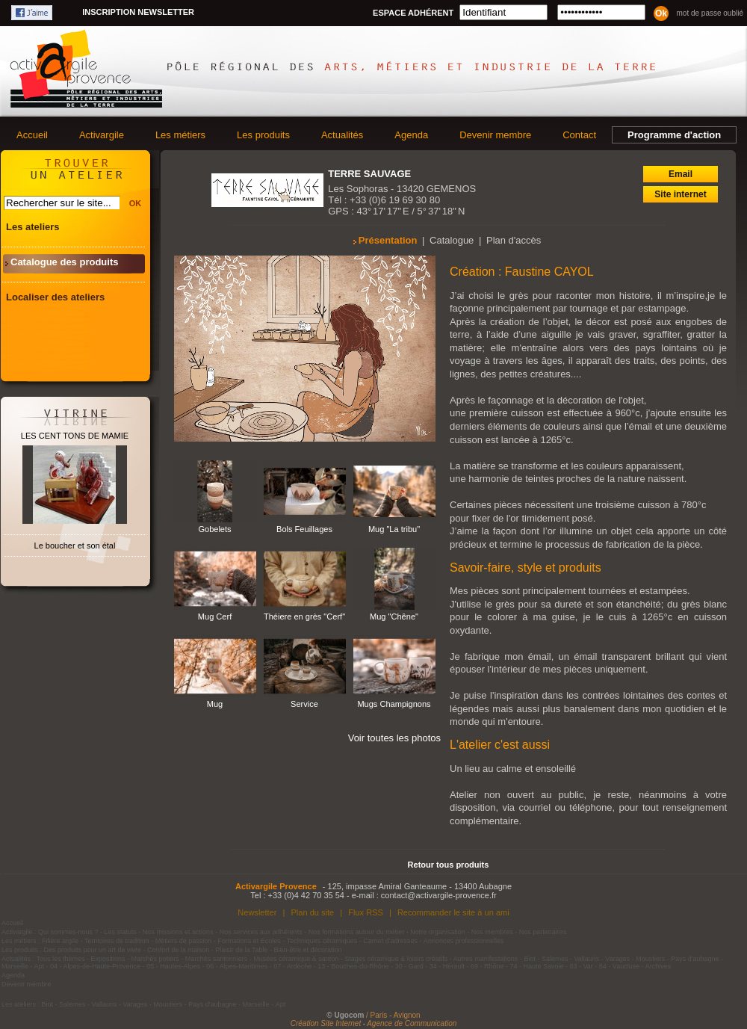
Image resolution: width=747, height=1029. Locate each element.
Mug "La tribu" (394, 529)
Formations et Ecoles (249, 941)
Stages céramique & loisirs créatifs (395, 958)
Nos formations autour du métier (357, 932)
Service (304, 703)
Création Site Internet (326, 1023)
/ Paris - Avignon (393, 1015)
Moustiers (650, 958)
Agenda (411, 134)
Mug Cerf (215, 616)
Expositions (108, 958)
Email (680, 174)
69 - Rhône (487, 966)
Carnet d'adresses (390, 941)
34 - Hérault (447, 966)
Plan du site (312, 912)
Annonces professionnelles (464, 941)
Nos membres (492, 932)
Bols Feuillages (304, 529)
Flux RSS (365, 912)
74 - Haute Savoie (536, 966)
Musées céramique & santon (295, 958)
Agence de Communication (411, 1023)
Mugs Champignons (393, 703)
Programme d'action (674, 134)
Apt (39, 966)
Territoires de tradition (116, 941)
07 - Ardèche (292, 966)
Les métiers (180, 134)
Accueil (32, 134)
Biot (530, 958)
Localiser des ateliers (55, 297)
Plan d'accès (513, 240)
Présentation (388, 240)
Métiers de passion (184, 941)
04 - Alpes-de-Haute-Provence (95, 966)
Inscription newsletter (138, 11)
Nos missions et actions (178, 932)
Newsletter (257, 912)
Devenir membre (495, 134)
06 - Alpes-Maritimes (236, 966)
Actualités (342, 134)
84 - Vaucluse (619, 966)
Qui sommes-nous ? (68, 932)
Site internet (680, 194)
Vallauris (586, 958)
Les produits (263, 134)
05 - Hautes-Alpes (173, 966)
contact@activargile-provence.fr (439, 895)
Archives (658, 966)
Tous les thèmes (61, 958)
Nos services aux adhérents (261, 932)
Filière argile (60, 941)
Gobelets (214, 529)
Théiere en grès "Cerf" (304, 616)
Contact (579, 134)
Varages (617, 958)
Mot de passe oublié (709, 13)
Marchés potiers (155, 958)
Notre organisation (437, 932)
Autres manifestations (485, 958)
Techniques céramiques (322, 941)
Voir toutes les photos (394, 738)
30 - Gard (409, 966)
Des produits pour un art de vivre (93, 950)
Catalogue (452, 240)
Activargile (101, 134)
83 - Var (580, 966)
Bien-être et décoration (308, 950)
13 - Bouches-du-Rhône (353, 966)
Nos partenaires (543, 932)
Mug (215, 703)
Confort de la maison (178, 950)
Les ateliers (33, 226)
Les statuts (121, 932)
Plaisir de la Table (241, 950)
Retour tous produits (448, 864)
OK (135, 203)
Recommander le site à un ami (453, 912)
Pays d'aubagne (695, 958)
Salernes (555, 958)
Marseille (14, 966)
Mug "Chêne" (394, 616)
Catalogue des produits (64, 262)
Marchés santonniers (216, 958)
